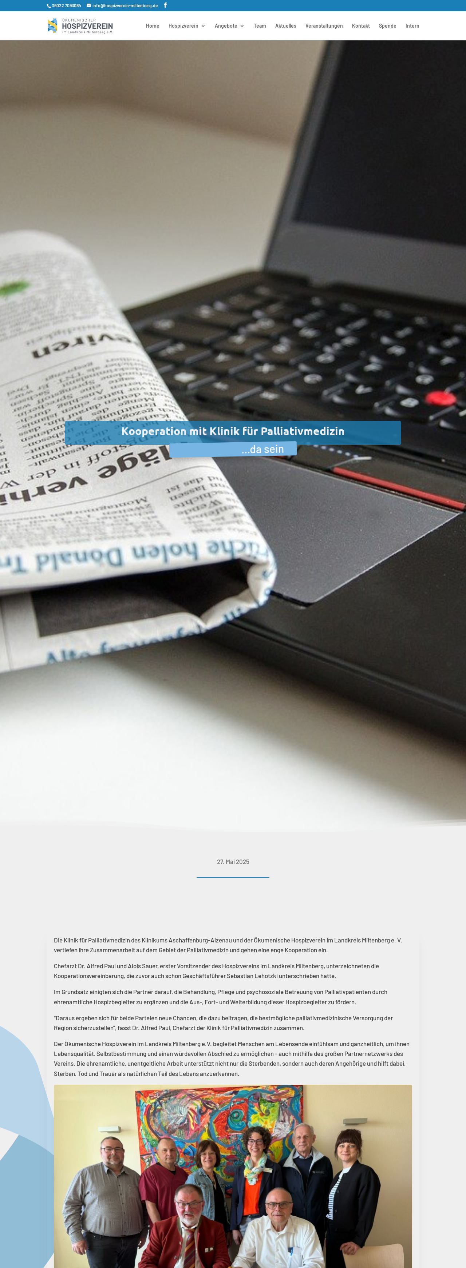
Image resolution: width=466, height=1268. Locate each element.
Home (152, 26)
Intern (412, 26)
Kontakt (361, 26)
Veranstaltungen (324, 26)
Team (260, 26)
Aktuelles (285, 26)
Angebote (226, 26)
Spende (387, 26)
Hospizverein (183, 26)
